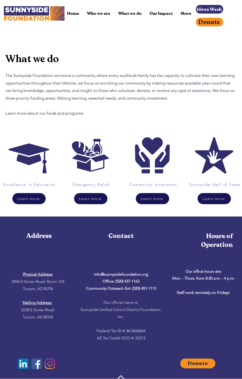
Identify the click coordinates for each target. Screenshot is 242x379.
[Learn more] (29, 198)
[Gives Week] (209, 9)
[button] (129, 13)
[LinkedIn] (23, 364)
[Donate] (209, 22)
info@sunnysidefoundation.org (121, 274)
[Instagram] (50, 364)
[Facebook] (36, 364)
